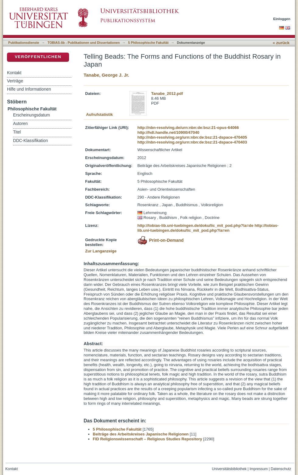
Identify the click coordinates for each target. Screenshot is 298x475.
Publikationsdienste (23, 42)
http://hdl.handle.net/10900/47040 (168, 132)
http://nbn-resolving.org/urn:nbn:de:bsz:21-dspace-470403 (192, 142)
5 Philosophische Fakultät (148, 42)
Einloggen (282, 19)
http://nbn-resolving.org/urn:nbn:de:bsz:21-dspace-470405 (192, 137)
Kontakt (14, 72)
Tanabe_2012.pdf (167, 93)
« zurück (281, 42)
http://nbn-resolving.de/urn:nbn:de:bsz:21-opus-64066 (188, 127)
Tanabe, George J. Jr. (106, 75)
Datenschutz (281, 469)
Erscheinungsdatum (31, 115)
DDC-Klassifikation (30, 140)
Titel (17, 132)
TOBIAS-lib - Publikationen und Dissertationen (83, 42)
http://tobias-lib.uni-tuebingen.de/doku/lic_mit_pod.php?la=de (195, 225)
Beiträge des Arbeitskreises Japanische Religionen (141, 434)
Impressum (259, 469)
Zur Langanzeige (100, 251)
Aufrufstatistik (99, 114)
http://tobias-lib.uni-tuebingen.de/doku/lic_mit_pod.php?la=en (208, 228)
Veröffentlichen (38, 56)
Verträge (15, 80)
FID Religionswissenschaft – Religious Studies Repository (147, 439)
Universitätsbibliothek (229, 469)
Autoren (20, 123)
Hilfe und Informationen (29, 89)
